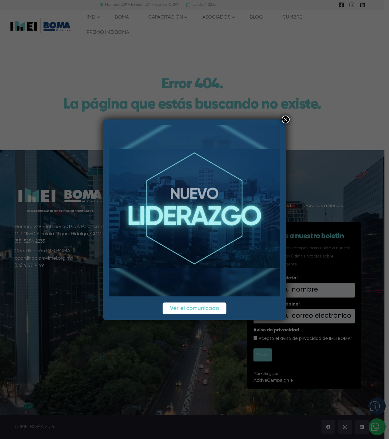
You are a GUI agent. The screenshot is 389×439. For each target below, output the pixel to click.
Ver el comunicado (194, 308)
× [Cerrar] (286, 119)
